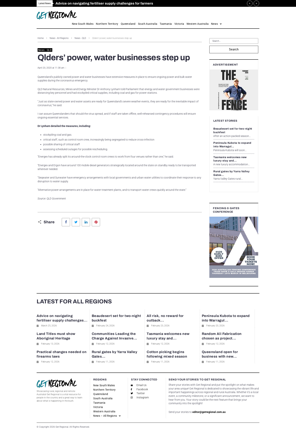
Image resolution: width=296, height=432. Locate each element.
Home (41, 38)
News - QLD (80, 38)
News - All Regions (59, 38)
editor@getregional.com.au (209, 411)
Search (234, 49)
